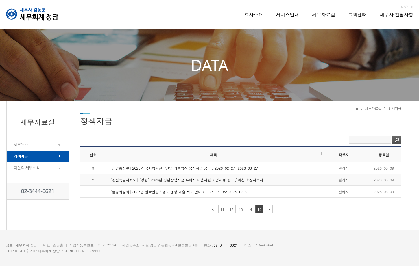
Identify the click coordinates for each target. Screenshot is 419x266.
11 (222, 209)
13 (241, 209)
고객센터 (357, 14)
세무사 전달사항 (396, 14)
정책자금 (21, 156)
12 (232, 209)
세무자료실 (323, 14)
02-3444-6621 (37, 191)
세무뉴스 (21, 145)
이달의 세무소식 (27, 168)
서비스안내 (287, 14)
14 (250, 209)
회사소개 (253, 14)
